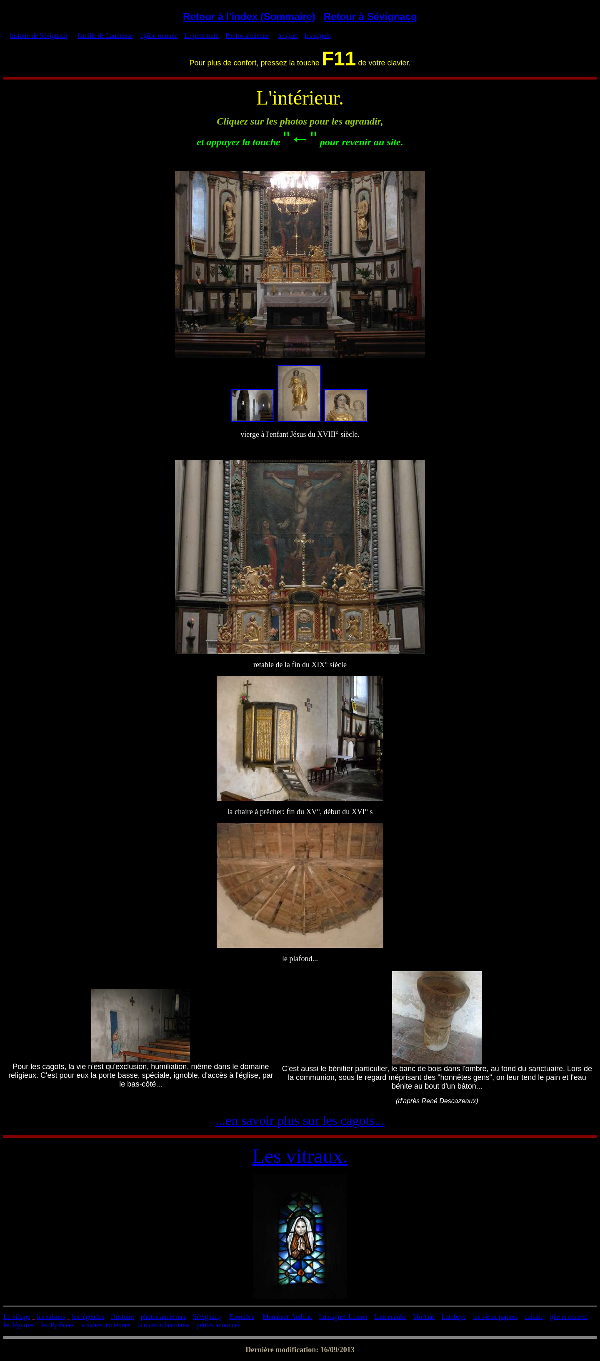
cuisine (534, 1316)
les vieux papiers (495, 1316)
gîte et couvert (569, 1316)
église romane (159, 35)
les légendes (88, 1316)
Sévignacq (207, 1316)
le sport (288, 35)
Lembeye (454, 1316)
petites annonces (218, 1325)
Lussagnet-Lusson (343, 1316)
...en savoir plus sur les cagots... (300, 1120)
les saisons (51, 1316)
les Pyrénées (58, 1325)
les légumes (19, 1325)
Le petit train (201, 35)
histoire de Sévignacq (39, 35)
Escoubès (241, 1316)
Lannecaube (390, 1316)
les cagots (318, 35)
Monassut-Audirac (287, 1316)
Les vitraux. (300, 1156)
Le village (16, 1316)
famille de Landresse (105, 35)
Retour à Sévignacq (370, 16)
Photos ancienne (247, 35)
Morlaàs (424, 1316)
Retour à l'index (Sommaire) (249, 16)
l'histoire (122, 1316)
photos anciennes (164, 1316)
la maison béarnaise (163, 1325)
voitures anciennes (106, 1325)
